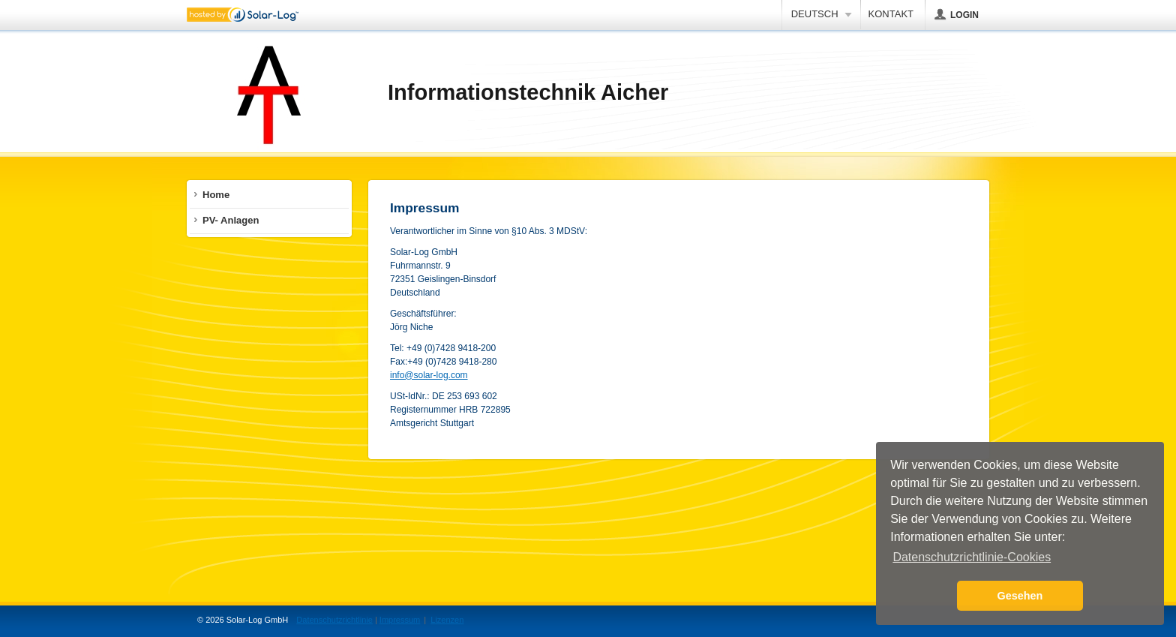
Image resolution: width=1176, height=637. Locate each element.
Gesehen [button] (1020, 596)
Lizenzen (447, 619)
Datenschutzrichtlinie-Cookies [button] (971, 557)
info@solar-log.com (429, 375)
